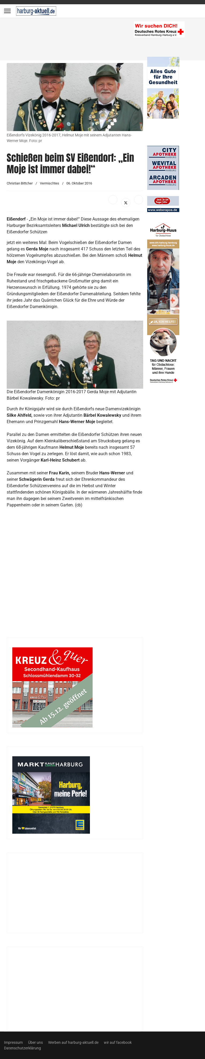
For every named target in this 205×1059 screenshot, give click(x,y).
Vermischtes (49, 183)
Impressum (13, 1042)
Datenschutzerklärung (22, 1048)
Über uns (35, 1042)
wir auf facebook (118, 1042)
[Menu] (7, 11)
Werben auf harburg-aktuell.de (73, 1042)
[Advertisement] (81, 40)
